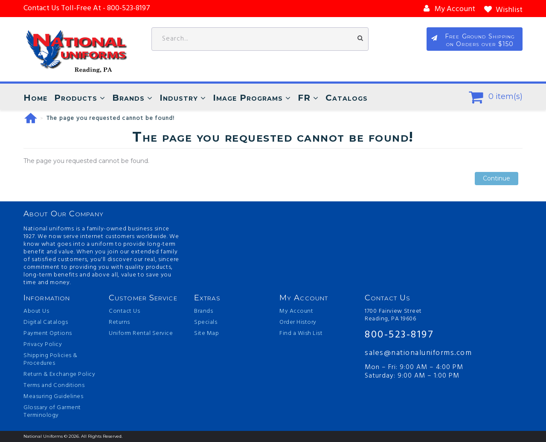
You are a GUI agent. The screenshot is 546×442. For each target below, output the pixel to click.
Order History (298, 322)
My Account (296, 311)
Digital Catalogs (45, 322)
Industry (179, 98)
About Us (36, 311)
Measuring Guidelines (53, 397)
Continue (496, 178)
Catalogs (346, 98)
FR (304, 98)
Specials (205, 322)
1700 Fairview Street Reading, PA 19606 (393, 315)
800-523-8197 (399, 335)
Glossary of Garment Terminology (52, 411)
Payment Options (47, 333)
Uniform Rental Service (141, 333)
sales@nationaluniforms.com (418, 353)
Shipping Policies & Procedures (50, 359)
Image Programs (248, 98)
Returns (119, 322)
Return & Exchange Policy (59, 374)
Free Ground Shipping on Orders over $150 (480, 40)
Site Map (206, 333)
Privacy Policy (42, 345)
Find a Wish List (300, 333)
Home (35, 98)
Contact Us (124, 311)
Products (75, 98)
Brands (128, 98)
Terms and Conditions (53, 386)
